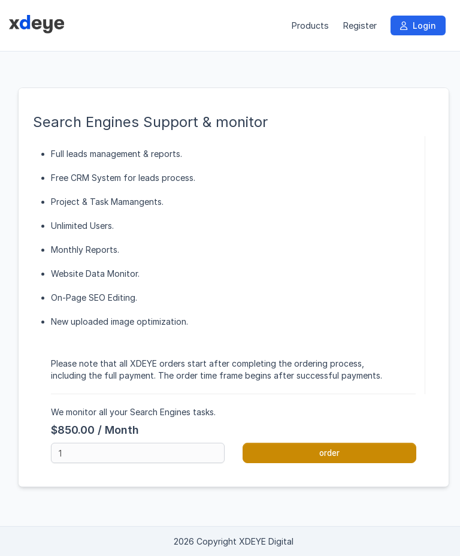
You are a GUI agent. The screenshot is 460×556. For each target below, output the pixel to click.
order (329, 453)
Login (418, 25)
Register (360, 25)
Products (310, 25)
